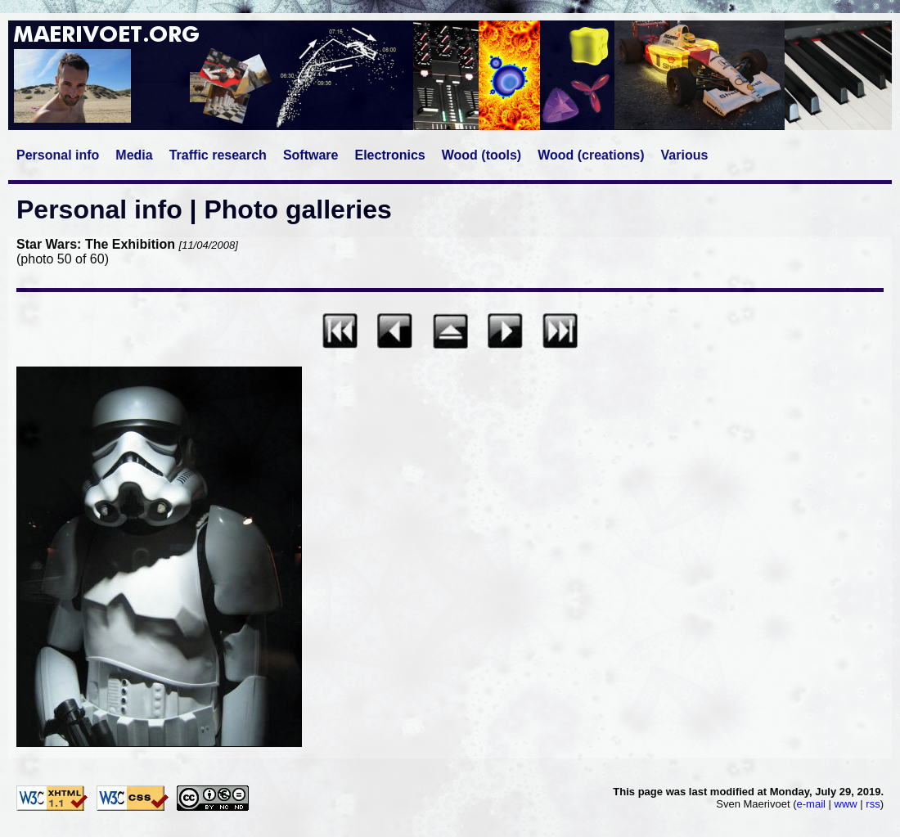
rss (873, 804)
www (846, 804)
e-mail (811, 804)
